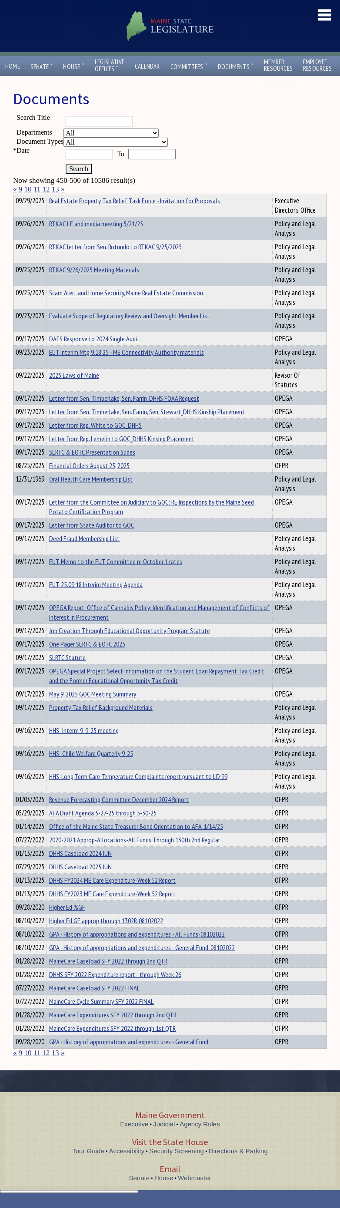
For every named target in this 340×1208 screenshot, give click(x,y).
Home (12, 66)
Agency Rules (200, 1139)
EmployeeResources (317, 65)
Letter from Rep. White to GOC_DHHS (95, 441)
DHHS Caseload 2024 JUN (80, 869)
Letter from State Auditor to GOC (91, 540)
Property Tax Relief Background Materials (101, 723)
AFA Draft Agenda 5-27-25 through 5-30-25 (103, 828)
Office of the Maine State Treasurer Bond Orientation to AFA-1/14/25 (136, 842)
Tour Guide (88, 1166)
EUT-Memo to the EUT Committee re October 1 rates (115, 577)
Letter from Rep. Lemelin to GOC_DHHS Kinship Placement (121, 454)
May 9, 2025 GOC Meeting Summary (92, 709)
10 (28, 189)
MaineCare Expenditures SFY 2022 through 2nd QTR (113, 1030)
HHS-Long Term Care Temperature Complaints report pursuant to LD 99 (138, 792)
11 (36, 189)
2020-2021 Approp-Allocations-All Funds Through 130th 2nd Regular (134, 855)
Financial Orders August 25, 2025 (89, 481)
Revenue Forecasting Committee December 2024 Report (119, 815)
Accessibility (127, 1166)
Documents (235, 66)
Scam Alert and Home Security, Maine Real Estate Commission (126, 308)
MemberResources (278, 65)
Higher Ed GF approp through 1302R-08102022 (106, 936)
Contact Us (282, 84)
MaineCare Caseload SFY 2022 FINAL (94, 1003)
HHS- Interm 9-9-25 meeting (84, 746)
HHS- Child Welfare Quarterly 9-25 (91, 769)
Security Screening (176, 1166)
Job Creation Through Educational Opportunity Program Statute (129, 646)
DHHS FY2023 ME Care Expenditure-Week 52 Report (112, 909)
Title (20, 199)
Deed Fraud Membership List (84, 554)
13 (55, 189)
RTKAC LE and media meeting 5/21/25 (96, 239)
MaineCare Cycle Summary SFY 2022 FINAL (101, 1017)
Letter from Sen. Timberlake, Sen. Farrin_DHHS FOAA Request (124, 414)
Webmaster (194, 1193)
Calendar (147, 66)
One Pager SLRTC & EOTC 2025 (87, 659)
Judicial (164, 1139)
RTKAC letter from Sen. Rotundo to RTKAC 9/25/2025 (115, 262)
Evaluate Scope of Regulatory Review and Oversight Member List (129, 331)
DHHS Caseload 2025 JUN (80, 882)
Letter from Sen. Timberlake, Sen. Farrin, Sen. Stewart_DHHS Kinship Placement (147, 427)
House (73, 66)
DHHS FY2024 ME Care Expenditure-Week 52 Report (112, 896)
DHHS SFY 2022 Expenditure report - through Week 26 (115, 990)
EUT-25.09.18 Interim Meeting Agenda (96, 600)
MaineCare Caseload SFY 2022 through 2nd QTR (108, 976)
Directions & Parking (238, 1166)
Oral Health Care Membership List (91, 494)
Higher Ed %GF (67, 922)
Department (62, 199)
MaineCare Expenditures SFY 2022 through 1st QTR (112, 1044)
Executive (134, 1139)
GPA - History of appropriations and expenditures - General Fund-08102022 (142, 963)
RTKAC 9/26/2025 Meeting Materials (94, 285)
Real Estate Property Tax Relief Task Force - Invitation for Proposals (134, 216)
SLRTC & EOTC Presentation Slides (92, 467)
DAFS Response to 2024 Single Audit (94, 354)
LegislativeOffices (109, 66)
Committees (188, 66)
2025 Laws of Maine (74, 391)
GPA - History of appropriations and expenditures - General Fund (128, 1057)
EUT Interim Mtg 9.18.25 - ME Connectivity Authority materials (126, 368)
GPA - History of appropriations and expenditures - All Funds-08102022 (137, 949)
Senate (41, 66)
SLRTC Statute (67, 673)
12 (46, 189)
